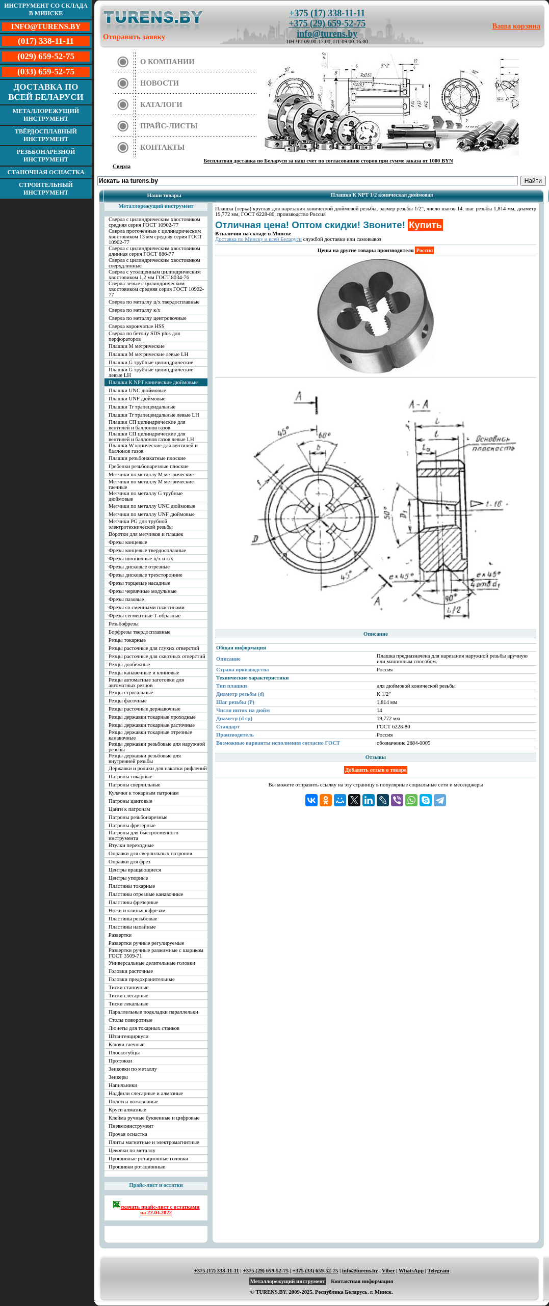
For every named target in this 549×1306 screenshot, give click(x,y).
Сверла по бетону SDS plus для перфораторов (144, 336)
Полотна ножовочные (133, 1101)
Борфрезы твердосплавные (140, 632)
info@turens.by (327, 34)
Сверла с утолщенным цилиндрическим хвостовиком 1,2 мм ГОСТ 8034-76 (155, 274)
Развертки (120, 935)
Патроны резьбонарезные (138, 817)
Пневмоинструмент (131, 1126)
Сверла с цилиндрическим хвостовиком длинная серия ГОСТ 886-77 (154, 251)
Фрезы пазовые (126, 599)
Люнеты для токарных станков (144, 1028)
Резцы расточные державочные (144, 709)
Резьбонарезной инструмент (46, 155)
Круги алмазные (127, 1109)
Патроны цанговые (130, 801)
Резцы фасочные (128, 700)
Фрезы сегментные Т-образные (144, 615)
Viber (388, 1270)
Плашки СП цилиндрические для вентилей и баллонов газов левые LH (151, 436)
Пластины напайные (132, 927)
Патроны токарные (130, 776)
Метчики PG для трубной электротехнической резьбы (141, 524)
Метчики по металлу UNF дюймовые (152, 514)
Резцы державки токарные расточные (152, 725)
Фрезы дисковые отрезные (139, 566)
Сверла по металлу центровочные (148, 318)
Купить (425, 225)
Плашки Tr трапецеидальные (142, 407)
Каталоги (161, 104)
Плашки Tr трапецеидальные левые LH (154, 415)
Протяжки (120, 1061)
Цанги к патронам (129, 809)
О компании (167, 62)
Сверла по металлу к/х (135, 310)
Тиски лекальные (128, 1003)
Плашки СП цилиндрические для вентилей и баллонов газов (147, 424)
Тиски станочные (128, 987)
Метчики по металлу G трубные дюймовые (145, 496)
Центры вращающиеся (135, 870)
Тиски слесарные (128, 995)
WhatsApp (411, 1270)
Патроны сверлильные (135, 784)
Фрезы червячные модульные (142, 591)
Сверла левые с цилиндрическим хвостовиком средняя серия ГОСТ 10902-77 (156, 289)
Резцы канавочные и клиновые (144, 672)
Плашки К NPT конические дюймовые (153, 382)
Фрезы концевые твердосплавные (147, 550)
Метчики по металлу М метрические (151, 474)
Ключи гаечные (126, 1044)
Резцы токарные (127, 640)
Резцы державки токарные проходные (152, 717)
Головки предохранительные (142, 979)
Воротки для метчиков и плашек (146, 534)
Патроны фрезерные (132, 825)
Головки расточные (131, 971)
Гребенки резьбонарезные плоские (149, 466)
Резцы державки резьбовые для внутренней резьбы (145, 758)
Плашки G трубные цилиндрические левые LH (151, 372)
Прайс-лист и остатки (156, 1185)
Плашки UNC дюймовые (137, 390)
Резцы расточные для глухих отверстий (154, 648)
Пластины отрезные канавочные (146, 894)
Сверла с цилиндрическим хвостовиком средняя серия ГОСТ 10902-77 (154, 222)
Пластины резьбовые (133, 918)
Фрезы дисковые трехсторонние (145, 575)
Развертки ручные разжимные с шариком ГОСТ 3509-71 (156, 953)
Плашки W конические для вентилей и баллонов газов (153, 448)
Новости (159, 83)
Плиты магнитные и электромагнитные (154, 1142)
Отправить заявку (134, 37)
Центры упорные (128, 878)
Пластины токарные (132, 886)
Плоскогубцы (124, 1052)
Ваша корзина (516, 26)
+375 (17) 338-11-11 (327, 13)
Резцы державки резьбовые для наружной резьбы (157, 746)
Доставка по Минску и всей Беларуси (258, 239)
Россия (424, 250)
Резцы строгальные (131, 692)
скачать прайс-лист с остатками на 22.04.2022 (156, 1208)
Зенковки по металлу (133, 1069)
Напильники (123, 1085)
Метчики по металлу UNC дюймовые (152, 506)
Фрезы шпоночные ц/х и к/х (141, 558)
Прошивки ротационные (137, 1166)
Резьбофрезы (124, 624)
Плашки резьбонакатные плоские (147, 458)
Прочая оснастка (128, 1134)
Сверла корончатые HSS (137, 326)
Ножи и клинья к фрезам (137, 910)
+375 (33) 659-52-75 (315, 1270)
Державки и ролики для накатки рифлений (158, 768)
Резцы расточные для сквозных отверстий (157, 656)
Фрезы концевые (128, 542)
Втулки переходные (131, 845)
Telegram (439, 1270)
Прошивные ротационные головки (148, 1158)
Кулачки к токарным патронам (144, 793)
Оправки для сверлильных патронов (150, 853)
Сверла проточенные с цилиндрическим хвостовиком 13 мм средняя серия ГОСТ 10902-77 (155, 236)
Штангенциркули (128, 1036)
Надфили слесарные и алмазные (146, 1093)
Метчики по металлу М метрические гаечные (151, 484)
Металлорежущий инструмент (46, 114)
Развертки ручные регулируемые (146, 943)
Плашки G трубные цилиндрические (151, 362)
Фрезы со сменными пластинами (147, 607)
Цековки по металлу (132, 1150)
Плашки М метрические (137, 346)
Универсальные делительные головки (152, 963)
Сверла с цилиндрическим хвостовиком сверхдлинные (154, 262)
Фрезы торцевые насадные (139, 583)
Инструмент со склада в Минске (46, 9)
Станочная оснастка (45, 172)
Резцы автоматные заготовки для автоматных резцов (146, 682)
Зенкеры (118, 1077)
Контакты (162, 147)
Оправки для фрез (129, 861)
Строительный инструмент (46, 188)
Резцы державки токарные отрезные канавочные (150, 735)
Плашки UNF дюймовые (137, 398)
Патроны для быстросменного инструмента (143, 835)
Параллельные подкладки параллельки (153, 1012)
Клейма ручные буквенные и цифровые (154, 1118)
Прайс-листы (169, 126)
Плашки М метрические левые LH (148, 354)
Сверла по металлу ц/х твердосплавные (154, 302)
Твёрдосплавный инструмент (46, 135)
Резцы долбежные (129, 664)
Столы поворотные (130, 1020)
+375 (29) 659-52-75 (327, 23)
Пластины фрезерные (133, 902)
